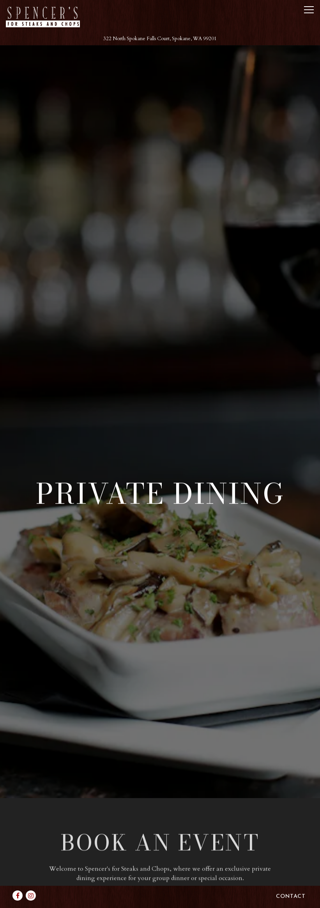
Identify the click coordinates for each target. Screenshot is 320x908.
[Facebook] (17, 883)
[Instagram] (31, 883)
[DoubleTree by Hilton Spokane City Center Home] (43, 16)
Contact (291, 884)
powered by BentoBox (160, 901)
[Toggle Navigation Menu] (309, 9)
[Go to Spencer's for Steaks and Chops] (160, 38)
